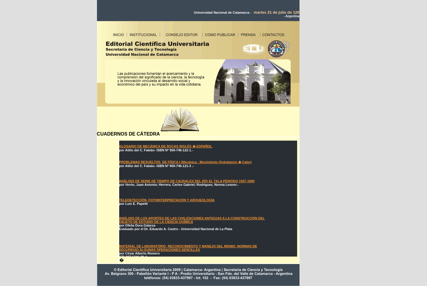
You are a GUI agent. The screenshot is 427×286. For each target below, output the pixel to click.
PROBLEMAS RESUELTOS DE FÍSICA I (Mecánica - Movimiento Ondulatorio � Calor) (185, 162)
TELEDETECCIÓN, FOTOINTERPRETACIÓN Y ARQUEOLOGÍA (167, 200)
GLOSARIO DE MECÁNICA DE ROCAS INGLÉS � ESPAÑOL (165, 146)
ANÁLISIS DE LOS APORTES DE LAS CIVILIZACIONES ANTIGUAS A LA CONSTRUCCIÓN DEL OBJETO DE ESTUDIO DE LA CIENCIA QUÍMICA (192, 220)
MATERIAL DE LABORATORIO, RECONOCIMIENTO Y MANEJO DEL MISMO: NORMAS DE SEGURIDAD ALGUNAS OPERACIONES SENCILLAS (188, 248)
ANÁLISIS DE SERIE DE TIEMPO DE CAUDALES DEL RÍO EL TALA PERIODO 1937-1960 (187, 181)
